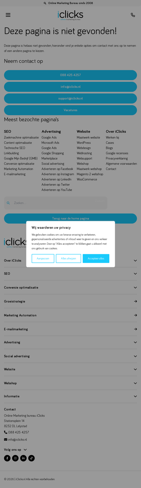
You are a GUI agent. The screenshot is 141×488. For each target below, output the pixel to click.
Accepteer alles (96, 258)
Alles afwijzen (68, 258)
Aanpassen (43, 258)
